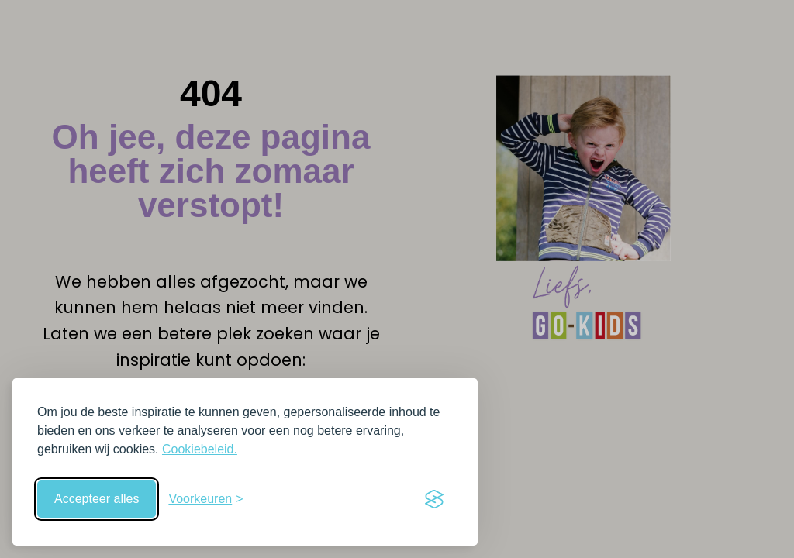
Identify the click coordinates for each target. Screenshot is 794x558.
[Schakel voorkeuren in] (205, 499)
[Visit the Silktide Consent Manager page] (434, 499)
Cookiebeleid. (199, 449)
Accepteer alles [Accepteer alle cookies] (96, 498)
